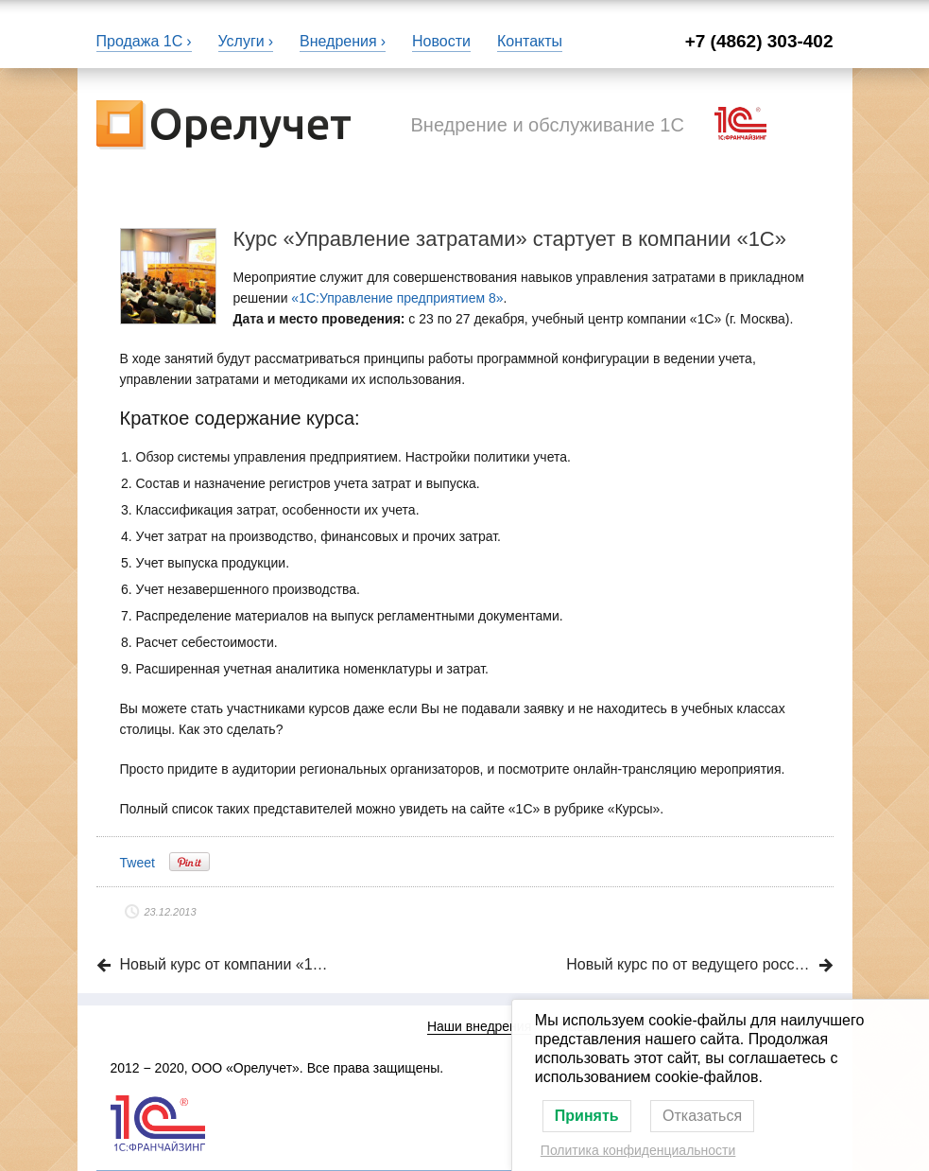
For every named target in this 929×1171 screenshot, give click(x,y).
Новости (441, 41)
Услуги (241, 41)
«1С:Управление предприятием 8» (397, 298)
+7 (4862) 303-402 (759, 41)
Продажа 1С (139, 41)
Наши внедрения (479, 1026)
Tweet (137, 862)
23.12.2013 (171, 912)
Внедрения (338, 41)
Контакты (529, 41)
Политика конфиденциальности (638, 1150)
